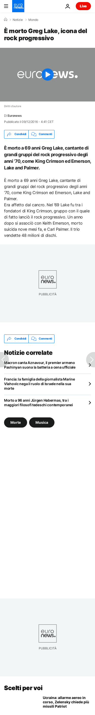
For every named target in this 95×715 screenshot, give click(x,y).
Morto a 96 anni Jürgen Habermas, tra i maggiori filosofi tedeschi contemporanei (38, 402)
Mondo (33, 19)
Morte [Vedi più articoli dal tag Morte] (15, 422)
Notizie (18, 19)
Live (83, 6)
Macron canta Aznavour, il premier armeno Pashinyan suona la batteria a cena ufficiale (39, 364)
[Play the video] (47, 74)
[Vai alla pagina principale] (18, 6)
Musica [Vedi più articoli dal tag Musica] (41, 422)
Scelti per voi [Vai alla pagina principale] (23, 688)
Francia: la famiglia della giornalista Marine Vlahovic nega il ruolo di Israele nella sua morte (39, 383)
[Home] (5, 19)
